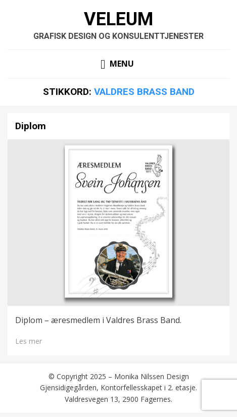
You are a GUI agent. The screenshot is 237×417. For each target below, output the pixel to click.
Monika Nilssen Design (151, 376)
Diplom (30, 126)
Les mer (28, 341)
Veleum (118, 19)
